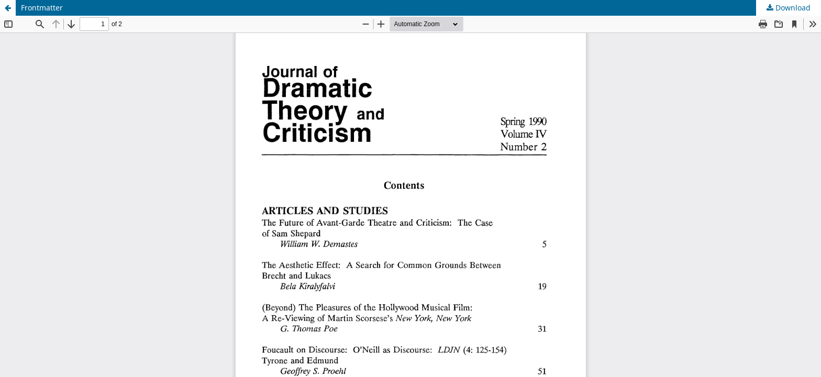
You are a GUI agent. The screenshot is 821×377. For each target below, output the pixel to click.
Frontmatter (42, 8)
